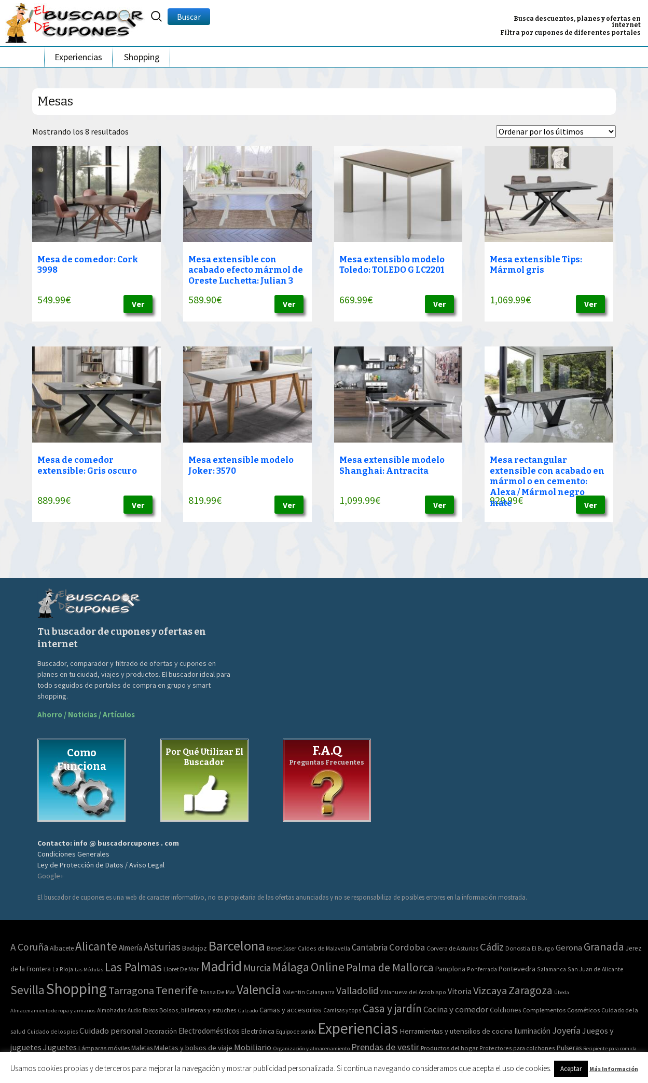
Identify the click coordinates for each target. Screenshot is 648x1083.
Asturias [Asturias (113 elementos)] (162, 947)
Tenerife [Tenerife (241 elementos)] (177, 990)
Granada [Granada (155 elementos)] (604, 947)
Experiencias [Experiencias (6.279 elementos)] (358, 1028)
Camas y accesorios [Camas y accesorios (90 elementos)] (290, 1009)
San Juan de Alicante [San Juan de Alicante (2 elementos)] (596, 969)
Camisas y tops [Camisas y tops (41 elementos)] (342, 1010)
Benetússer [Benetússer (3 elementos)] (281, 948)
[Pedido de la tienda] (556, 131)
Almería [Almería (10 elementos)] (130, 948)
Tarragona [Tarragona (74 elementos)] (131, 990)
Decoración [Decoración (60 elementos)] (160, 1031)
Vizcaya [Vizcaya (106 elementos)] (490, 990)
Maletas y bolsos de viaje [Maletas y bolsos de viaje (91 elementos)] (193, 1047)
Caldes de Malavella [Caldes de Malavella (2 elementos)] (324, 948)
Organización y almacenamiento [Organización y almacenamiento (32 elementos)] (311, 1048)
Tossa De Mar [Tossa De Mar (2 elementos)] (217, 992)
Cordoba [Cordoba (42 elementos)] (407, 947)
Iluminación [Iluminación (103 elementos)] (532, 1031)
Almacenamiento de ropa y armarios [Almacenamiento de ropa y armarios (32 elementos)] (52, 1010)
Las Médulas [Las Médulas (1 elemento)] (89, 969)
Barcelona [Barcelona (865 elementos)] (237, 945)
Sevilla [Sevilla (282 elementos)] (27, 989)
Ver (138, 304)
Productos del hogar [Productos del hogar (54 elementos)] (449, 1048)
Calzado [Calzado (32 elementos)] (248, 1010)
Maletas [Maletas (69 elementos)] (142, 1048)
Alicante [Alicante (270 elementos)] (96, 946)
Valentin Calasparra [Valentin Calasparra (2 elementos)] (309, 992)
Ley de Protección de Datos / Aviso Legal (100, 865)
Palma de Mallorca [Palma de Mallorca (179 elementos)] (390, 967)
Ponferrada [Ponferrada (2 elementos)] (482, 969)
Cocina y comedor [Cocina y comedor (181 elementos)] (455, 1009)
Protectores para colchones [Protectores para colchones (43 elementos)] (517, 1048)
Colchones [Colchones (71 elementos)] (505, 1010)
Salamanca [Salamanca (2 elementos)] (551, 969)
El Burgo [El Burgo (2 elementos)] (543, 948)
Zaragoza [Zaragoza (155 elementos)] (530, 990)
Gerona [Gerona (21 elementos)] (569, 947)
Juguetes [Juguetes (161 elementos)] (60, 1047)
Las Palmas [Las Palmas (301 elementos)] (133, 966)
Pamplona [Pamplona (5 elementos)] (450, 969)
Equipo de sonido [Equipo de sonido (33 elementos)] (296, 1031)
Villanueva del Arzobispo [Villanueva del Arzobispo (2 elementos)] (413, 992)
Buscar (189, 16)
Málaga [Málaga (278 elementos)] (290, 966)
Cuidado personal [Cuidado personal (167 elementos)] (111, 1030)
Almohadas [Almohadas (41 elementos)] (111, 1010)
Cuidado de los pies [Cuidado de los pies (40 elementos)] (52, 1031)
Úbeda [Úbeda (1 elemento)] (561, 992)
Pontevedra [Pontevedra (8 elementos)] (517, 968)
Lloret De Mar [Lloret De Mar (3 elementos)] (181, 969)
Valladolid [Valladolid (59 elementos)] (357, 990)
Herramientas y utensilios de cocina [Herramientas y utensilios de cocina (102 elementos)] (456, 1031)
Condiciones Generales (73, 854)
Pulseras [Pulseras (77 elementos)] (569, 1047)
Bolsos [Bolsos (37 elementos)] (150, 1010)
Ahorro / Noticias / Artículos (86, 714)
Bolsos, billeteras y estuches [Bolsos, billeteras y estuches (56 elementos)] (197, 1010)
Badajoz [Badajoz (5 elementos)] (194, 948)
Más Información (613, 1069)
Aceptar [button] (571, 1068)
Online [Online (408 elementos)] (327, 967)
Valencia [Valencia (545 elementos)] (259, 990)
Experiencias (78, 57)
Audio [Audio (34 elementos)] (134, 1010)
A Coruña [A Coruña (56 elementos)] (29, 947)
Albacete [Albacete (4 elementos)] (62, 948)
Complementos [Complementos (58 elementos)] (544, 1010)
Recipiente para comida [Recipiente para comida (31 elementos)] (610, 1048)
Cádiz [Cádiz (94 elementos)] (492, 947)
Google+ (50, 875)
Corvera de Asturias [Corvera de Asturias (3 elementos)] (452, 948)
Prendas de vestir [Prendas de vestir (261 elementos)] (385, 1047)
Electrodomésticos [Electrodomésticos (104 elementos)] (209, 1031)
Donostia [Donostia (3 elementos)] (517, 948)
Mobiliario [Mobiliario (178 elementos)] (252, 1047)
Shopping (142, 57)
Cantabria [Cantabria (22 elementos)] (370, 947)
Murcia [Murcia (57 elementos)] (257, 967)
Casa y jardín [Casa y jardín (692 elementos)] (392, 1008)
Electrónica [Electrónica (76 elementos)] (257, 1031)
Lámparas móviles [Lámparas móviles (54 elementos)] (104, 1048)
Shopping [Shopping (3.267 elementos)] (76, 988)
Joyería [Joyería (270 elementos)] (566, 1030)
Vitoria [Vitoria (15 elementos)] (460, 991)
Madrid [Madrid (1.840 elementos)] (221, 966)
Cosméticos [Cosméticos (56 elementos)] (583, 1010)
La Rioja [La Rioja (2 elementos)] (62, 969)
